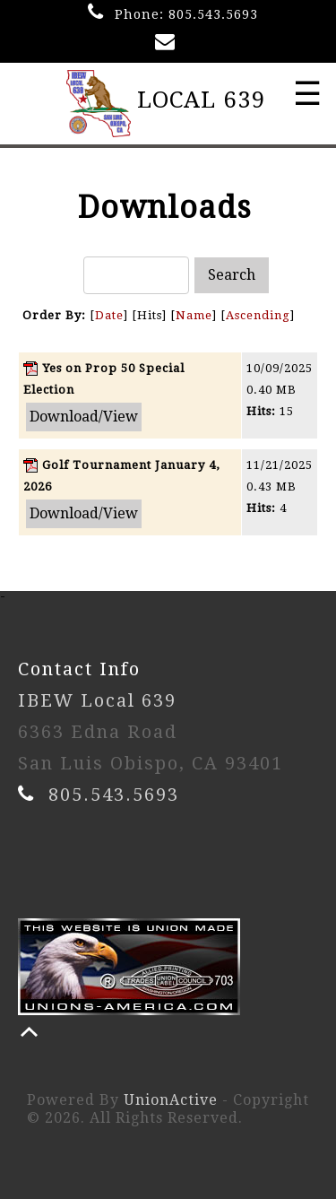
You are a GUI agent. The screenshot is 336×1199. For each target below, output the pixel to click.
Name (194, 315)
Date (109, 315)
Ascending (258, 315)
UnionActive (171, 1099)
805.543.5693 (213, 14)
